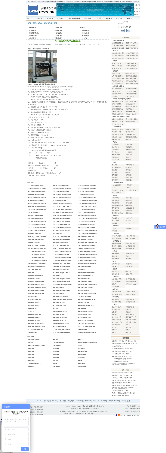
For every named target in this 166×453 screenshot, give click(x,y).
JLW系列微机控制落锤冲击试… (37, 192)
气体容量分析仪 (130, 279)
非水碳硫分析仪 (117, 281)
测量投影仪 (81, 364)
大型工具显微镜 (130, 236)
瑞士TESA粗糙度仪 (118, 78)
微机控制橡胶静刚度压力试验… (37, 288)
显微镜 (55, 364)
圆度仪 (80, 340)
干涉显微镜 (115, 208)
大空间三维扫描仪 (117, 124)
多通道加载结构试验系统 (85, 276)
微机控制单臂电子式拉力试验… (87, 294)
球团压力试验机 (57, 234)
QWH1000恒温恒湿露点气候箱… (38, 249)
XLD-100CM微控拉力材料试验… (88, 255)
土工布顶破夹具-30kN (59, 305)
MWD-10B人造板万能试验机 (36, 246)
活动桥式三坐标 (130, 129)
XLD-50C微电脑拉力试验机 (61, 255)
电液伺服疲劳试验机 (84, 279)
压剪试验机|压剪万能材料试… (37, 240)
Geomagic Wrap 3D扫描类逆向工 (122, 378)
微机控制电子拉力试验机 (60, 297)
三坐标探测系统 (130, 134)
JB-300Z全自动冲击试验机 (86, 195)
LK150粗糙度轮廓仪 (132, 48)
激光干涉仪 (129, 139)
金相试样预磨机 (130, 243)
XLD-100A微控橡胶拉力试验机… (63, 258)
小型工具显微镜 (117, 238)
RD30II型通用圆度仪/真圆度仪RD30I (123, 349)
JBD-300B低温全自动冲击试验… (63, 195)
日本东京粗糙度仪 (117, 83)
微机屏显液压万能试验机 (85, 240)
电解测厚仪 (115, 259)
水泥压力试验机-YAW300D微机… (88, 285)
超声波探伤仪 (116, 264)
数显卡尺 (128, 332)
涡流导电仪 (129, 256)
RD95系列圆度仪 (117, 68)
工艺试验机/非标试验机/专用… (62, 267)
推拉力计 (84, 38)
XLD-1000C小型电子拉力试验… (62, 252)
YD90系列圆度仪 (117, 66)
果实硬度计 (129, 180)
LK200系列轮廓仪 (131, 43)
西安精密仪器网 (38, 412)
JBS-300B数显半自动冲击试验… (37, 204)
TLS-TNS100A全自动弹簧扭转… (37, 210)
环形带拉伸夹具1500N (34, 314)
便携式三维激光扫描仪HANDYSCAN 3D (124, 343)
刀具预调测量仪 (117, 185)
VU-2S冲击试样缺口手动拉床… (87, 189)
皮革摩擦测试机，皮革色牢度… (37, 264)
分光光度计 (115, 286)
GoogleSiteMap (113, 401)
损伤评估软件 (130, 109)
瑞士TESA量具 (116, 307)
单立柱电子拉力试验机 (34, 300)
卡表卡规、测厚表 (131, 322)
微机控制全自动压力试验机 (36, 291)
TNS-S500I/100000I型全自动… (87, 222)
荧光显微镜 (129, 200)
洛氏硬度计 (115, 165)
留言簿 (103, 401)
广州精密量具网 (38, 415)
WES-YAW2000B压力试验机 (86, 228)
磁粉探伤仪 (129, 264)
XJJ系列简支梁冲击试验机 (86, 192)
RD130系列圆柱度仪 (118, 53)
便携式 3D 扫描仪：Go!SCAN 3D (122, 375)
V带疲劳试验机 (82, 329)
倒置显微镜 (115, 203)
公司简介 (39, 18)
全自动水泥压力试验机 (34, 234)
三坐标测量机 (57, 346)
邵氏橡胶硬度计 (117, 167)
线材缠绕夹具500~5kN (59, 320)
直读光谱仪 (115, 271)
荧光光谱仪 (129, 271)
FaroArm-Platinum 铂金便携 (120, 395)
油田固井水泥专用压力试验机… (87, 216)
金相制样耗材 (130, 248)
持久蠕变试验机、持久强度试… (62, 264)
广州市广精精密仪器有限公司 (42, 44)
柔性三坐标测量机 (131, 119)
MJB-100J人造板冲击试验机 (86, 249)
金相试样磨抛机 (130, 246)
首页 (34, 23)
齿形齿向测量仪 (130, 299)
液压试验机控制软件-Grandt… (37, 326)
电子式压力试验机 (83, 291)
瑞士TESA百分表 (131, 319)
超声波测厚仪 (130, 253)
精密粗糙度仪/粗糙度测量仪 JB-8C (122, 373)
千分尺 (114, 327)
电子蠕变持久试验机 (34, 279)
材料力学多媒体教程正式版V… (87, 323)
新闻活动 (50, 18)
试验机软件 (58, 38)
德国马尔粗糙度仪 (131, 81)
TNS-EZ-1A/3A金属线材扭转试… (38, 228)
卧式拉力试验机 (32, 297)
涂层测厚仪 (115, 253)
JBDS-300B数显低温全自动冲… (87, 204)
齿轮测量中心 (116, 299)
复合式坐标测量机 (131, 137)
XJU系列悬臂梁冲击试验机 (61, 192)
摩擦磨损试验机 (34, 33)
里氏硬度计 (129, 167)
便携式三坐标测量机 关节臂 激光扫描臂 (124, 341)
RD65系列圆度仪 (131, 66)
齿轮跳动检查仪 (130, 302)
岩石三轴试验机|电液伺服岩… (62, 279)
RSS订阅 (137, 11)
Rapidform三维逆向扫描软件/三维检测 (123, 393)
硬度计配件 (129, 177)
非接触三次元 (116, 91)
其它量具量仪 (116, 325)
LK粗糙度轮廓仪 (131, 45)
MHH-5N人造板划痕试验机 (61, 246)
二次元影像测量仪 (131, 91)
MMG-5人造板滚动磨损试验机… (63, 249)
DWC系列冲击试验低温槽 (60, 186)
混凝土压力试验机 (58, 288)
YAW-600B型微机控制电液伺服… (63, 285)
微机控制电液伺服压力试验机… (62, 291)
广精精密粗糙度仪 (117, 81)
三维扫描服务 (125, 401)
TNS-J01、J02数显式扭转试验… (37, 222)
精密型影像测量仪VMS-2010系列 (122, 351)
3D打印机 (115, 289)
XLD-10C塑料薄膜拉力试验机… (87, 252)
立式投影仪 (129, 218)
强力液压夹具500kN (34, 320)
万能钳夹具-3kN (32, 308)
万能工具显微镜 (117, 236)
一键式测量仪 (130, 96)
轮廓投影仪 (115, 223)
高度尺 (114, 332)
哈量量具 (114, 312)
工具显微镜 (56, 367)
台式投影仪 (115, 218)
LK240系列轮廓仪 (117, 45)
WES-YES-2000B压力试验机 (36, 231)
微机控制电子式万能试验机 (86, 237)
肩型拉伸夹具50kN (58, 314)
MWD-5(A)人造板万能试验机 (62, 237)
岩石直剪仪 (56, 276)
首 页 (29, 18)
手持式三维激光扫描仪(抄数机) (122, 99)
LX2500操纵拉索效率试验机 (61, 329)
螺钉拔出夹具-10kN (59, 302)
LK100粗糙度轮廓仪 (118, 48)
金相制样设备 (82, 367)
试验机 (40, 23)
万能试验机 (32, 27)
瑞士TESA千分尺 (131, 317)
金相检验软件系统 (117, 213)
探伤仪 (115, 261)
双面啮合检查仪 (117, 302)
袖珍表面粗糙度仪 (117, 76)
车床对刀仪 (129, 187)
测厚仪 (115, 251)
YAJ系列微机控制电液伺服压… (62, 332)
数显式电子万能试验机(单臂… (87, 300)
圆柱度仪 (55, 340)
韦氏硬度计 (129, 175)
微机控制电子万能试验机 (60, 243)
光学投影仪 (129, 220)
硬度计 (80, 361)
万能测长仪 (31, 367)
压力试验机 (48, 23)
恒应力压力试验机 (58, 294)
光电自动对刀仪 (117, 193)
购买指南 (63, 401)
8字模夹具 (31, 311)
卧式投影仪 (115, 220)
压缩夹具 (55, 308)
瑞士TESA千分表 (117, 322)
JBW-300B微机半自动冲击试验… (88, 201)
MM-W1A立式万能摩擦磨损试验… (63, 213)
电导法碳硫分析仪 (131, 281)
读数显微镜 (115, 210)
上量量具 (128, 309)
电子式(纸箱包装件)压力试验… (62, 282)
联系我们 (129, 18)
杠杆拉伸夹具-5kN (33, 305)
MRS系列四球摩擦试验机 (35, 216)
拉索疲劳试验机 (32, 332)
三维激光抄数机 (130, 104)
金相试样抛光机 (117, 248)
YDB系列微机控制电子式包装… (87, 332)
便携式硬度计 (130, 165)
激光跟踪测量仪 (130, 122)
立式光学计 (115, 231)
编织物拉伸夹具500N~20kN (61, 323)
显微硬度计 (115, 170)
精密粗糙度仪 (116, 73)
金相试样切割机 (117, 246)
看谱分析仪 (129, 274)
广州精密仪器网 (38, 407)
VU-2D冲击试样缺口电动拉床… (62, 189)
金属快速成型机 (117, 292)
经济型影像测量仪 (117, 89)
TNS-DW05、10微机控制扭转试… (88, 219)
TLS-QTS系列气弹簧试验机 (86, 210)
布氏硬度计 (115, 172)
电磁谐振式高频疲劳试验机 (36, 282)
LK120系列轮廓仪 (117, 43)
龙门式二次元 (130, 223)
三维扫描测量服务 (74, 18)
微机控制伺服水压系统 (85, 282)
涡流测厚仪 (115, 256)
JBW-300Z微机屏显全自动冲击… (63, 204)
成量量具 (128, 312)
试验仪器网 (30, 409)
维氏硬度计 (129, 170)
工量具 (115, 304)
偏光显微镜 (129, 203)
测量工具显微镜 (130, 238)
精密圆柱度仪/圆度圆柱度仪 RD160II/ (123, 364)
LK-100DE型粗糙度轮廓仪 (120, 361)
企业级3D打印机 (117, 294)
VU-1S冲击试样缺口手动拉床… (87, 186)
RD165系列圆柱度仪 (118, 56)
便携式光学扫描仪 (117, 101)
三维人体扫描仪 (117, 104)
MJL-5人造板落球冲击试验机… (87, 246)
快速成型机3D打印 (131, 106)
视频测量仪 (115, 96)
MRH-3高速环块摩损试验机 (86, 213)
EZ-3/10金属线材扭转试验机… (87, 225)
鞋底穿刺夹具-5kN (33, 302)
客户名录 (108, 18)
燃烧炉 (114, 284)
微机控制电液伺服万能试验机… (62, 240)
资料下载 (119, 18)
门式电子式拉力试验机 (85, 297)
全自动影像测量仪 (131, 89)
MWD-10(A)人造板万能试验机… (37, 237)
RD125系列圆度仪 (131, 68)
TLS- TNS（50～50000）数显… (87, 207)
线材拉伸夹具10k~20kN (60, 317)
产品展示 (60, 18)
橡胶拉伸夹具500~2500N (85, 320)
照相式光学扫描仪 (131, 101)
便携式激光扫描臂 (117, 122)
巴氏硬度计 (115, 177)
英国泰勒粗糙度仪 (131, 76)
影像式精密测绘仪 (131, 94)
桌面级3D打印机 (131, 294)
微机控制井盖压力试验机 (85, 288)
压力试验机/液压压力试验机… (37, 294)
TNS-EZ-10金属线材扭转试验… (62, 228)
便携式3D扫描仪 (131, 114)
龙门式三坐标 (130, 132)
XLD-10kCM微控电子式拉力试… (63, 261)
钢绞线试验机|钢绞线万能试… (87, 273)
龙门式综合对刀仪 (131, 190)
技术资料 (87, 18)
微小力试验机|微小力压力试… (37, 285)
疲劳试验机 (58, 33)
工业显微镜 (129, 213)
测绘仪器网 (30, 412)
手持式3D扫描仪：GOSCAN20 (121, 383)
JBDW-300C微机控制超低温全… (37, 207)
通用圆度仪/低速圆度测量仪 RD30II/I (123, 388)
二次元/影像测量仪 (58, 343)
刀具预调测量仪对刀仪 (34, 364)
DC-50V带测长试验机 (59, 326)
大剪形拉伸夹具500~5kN (85, 311)
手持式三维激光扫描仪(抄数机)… (88, 343)
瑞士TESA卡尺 (116, 317)
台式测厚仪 (129, 259)
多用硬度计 (115, 175)
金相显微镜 (115, 198)
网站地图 (137, 15)
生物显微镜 (129, 198)
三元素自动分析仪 (131, 284)
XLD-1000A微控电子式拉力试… (37, 252)
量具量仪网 (30, 415)
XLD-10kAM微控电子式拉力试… (88, 261)
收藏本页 (137, 5)
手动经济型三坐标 (117, 129)
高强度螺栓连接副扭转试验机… (87, 264)
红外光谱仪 (115, 274)
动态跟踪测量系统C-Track (120, 390)
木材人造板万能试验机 (34, 270)
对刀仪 (114, 187)
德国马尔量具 (116, 309)
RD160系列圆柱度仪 (132, 53)
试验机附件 (32, 38)
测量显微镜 (129, 205)
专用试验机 (85, 35)
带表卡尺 (128, 327)
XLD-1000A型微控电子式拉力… (87, 258)
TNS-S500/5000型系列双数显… (62, 222)
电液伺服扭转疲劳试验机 (35, 276)
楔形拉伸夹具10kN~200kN (36, 323)
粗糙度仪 (30, 343)
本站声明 (79, 401)
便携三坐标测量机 (117, 119)
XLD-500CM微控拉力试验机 (36, 255)
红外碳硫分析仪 (117, 279)
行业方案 (98, 18)
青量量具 (114, 314)
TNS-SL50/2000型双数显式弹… (62, 225)
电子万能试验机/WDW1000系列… (88, 243)
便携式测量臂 (116, 139)
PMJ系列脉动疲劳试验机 (35, 219)
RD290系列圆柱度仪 (132, 56)
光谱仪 (115, 269)
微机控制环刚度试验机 (85, 267)
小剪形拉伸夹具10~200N (60, 311)
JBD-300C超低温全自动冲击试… (63, 198)
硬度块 (128, 172)
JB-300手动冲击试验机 (60, 201)
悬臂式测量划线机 (117, 134)
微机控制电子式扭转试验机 (61, 270)
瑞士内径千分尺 (117, 319)
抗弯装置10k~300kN (34, 317)
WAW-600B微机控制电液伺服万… (63, 300)
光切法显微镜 (130, 208)
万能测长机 (129, 228)
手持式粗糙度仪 (130, 73)
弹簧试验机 (58, 30)
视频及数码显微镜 (117, 205)
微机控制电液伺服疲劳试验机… (62, 219)
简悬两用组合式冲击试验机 (36, 195)
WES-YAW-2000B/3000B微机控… (88, 231)
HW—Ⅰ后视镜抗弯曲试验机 (86, 326)
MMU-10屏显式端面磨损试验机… (63, 216)
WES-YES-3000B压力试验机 (61, 231)
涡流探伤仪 (115, 266)
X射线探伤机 (129, 266)
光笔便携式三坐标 (117, 114)
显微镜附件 (129, 210)
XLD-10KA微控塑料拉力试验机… (38, 261)
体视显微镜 (115, 200)
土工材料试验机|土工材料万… (62, 273)
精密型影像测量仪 (117, 94)
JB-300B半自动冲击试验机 (36, 201)
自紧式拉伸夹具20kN (84, 314)
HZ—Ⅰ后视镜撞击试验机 (35, 329)
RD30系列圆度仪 (117, 63)
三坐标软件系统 (117, 137)
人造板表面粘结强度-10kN (86, 305)
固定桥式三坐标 (117, 132)
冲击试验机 (85, 30)
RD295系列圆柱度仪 (118, 58)
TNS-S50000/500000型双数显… (37, 225)
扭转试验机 (85, 33)
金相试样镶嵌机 (117, 243)
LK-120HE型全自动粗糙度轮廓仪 (122, 359)
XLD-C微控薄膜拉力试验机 (36, 258)
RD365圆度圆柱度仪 (132, 58)
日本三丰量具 (130, 307)
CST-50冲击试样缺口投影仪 (36, 186)
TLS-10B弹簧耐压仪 (34, 213)
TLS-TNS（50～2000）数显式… (62, 207)
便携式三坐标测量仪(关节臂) (36, 346)
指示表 (128, 325)
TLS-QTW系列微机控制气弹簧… (63, 210)
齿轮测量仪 (116, 297)
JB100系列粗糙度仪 (132, 83)
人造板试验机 (33, 35)
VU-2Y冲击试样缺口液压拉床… (37, 189)
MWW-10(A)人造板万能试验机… (88, 234)
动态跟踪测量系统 (117, 109)
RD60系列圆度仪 (131, 63)
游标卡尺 (114, 330)
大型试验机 (58, 35)
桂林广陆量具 (130, 314)
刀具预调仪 (129, 185)
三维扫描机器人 (130, 111)
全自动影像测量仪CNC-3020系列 (122, 356)
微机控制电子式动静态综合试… (37, 267)
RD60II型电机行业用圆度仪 (120, 354)
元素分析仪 (116, 276)
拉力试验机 (58, 27)
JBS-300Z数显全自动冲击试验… (37, 198)
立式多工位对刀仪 (117, 190)
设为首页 (137, 8)
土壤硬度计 (115, 180)
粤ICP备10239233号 (133, 416)
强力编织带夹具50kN (84, 317)
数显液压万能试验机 (34, 243)
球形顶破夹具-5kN (83, 302)
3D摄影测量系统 (117, 111)
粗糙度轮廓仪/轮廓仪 (34, 340)
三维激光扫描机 (117, 106)
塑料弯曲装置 (82, 308)
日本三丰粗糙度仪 (131, 78)
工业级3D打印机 (131, 292)
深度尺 (128, 330)
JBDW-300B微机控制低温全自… (88, 198)
